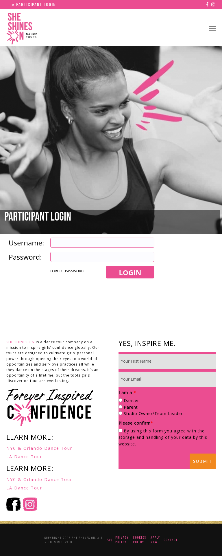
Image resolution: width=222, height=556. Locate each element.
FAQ (109, 539)
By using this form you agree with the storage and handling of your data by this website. (163, 437)
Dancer (131, 400)
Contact (170, 539)
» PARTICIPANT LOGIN (34, 4)
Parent (131, 407)
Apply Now (155, 539)
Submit (202, 461)
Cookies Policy (139, 539)
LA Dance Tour (24, 456)
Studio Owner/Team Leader (153, 413)
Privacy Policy (122, 539)
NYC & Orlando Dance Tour (39, 448)
